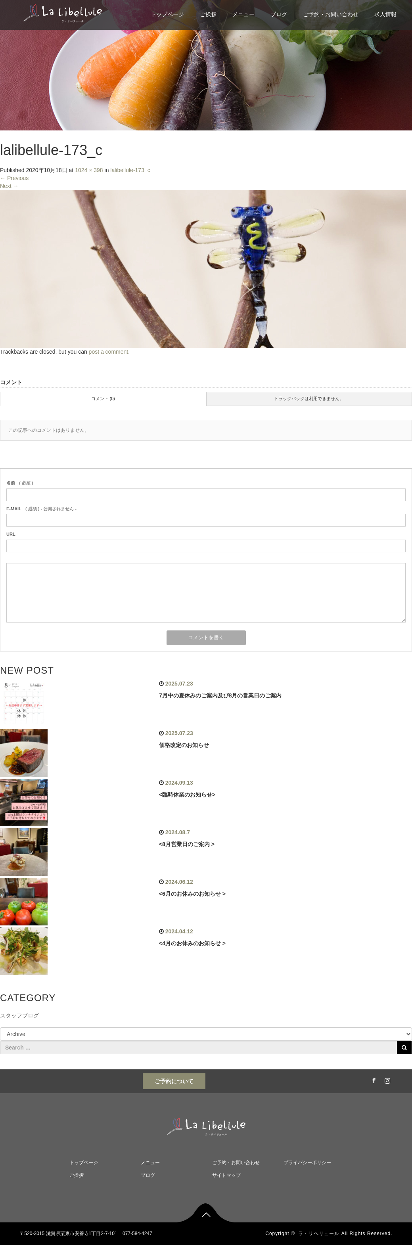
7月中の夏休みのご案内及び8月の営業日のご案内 (220, 695)
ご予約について (174, 1081)
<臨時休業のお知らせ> (187, 794)
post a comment (108, 352)
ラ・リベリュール (318, 1233)
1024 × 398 (89, 170)
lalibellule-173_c (130, 170)
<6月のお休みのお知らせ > (192, 894)
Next (9, 186)
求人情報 (385, 14)
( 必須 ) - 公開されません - (41, 508)
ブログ (278, 14)
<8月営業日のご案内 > (187, 844)
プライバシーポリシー (307, 1162)
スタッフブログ (19, 1015)
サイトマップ (226, 1175)
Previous (14, 178)
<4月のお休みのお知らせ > (192, 943)
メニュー (243, 14)
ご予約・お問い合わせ (330, 14)
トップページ (167, 14)
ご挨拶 (208, 14)
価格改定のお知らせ (184, 745)
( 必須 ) (19, 483)
